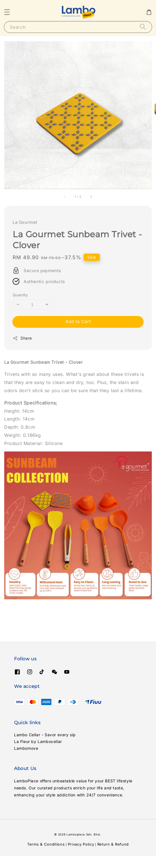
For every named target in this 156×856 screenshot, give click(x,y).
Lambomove (26, 748)
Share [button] (22, 338)
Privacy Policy (81, 844)
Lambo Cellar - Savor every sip (45, 734)
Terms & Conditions (46, 844)
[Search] (143, 26)
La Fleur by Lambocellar (38, 741)
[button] (7, 12)
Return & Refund (113, 844)
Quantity (20, 295)
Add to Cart (78, 321)
